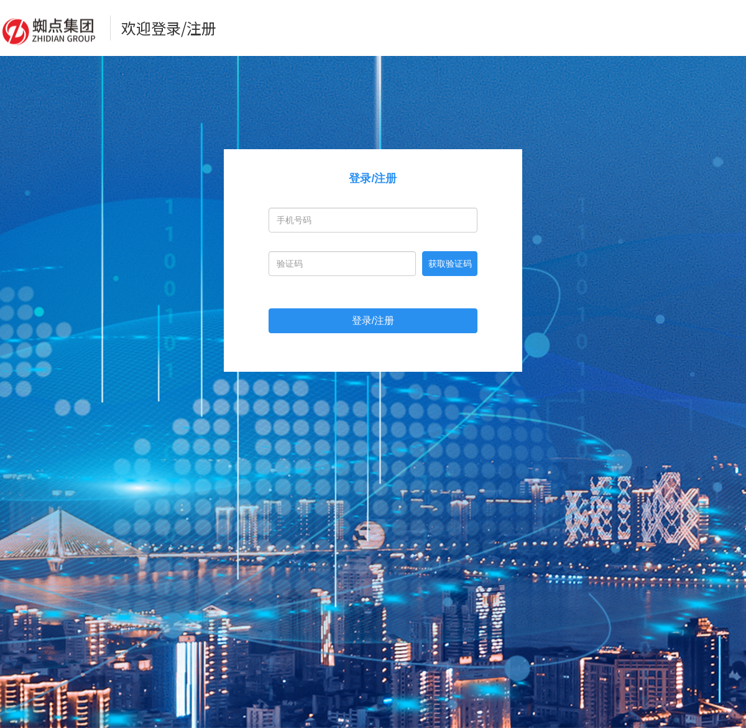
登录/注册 (373, 320)
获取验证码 (450, 264)
